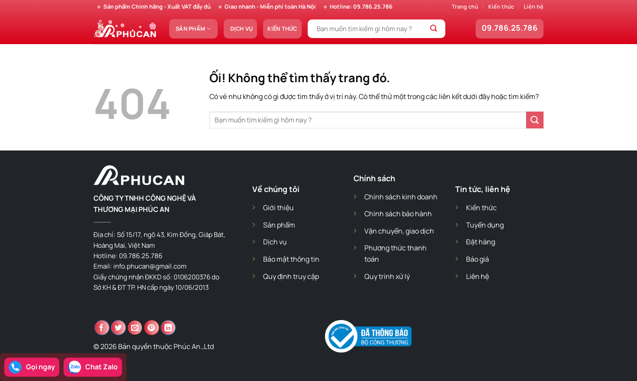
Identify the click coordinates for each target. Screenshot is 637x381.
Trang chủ (465, 6)
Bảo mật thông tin (291, 259)
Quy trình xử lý (387, 276)
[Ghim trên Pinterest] (151, 327)
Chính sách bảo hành (398, 213)
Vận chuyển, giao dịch (399, 231)
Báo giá (477, 259)
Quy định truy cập (291, 276)
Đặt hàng (480, 242)
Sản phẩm (193, 29)
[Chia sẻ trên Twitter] (118, 327)
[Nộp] (434, 29)
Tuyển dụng (485, 225)
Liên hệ (534, 6)
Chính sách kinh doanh (401, 197)
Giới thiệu (278, 207)
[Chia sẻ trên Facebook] (101, 327)
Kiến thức (501, 6)
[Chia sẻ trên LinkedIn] (168, 327)
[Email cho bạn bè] (134, 327)
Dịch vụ (241, 28)
